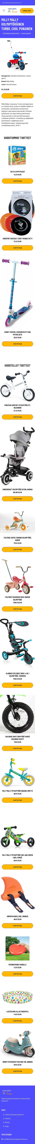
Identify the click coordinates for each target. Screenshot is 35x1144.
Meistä (7, 1122)
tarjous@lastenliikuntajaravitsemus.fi (11, 3)
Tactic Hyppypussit (17, 171)
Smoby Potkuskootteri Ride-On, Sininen (18, 1062)
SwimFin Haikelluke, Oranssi (17, 916)
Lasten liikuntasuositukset (14, 1115)
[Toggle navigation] (3, 10)
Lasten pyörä (26, 33)
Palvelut (8, 1119)
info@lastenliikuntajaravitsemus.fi (15, 1139)
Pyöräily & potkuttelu (11, 33)
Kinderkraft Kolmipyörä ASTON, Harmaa (17, 489)
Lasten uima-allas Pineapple (17, 1011)
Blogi (7, 1126)
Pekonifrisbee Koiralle (17, 964)
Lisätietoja (17, 96)
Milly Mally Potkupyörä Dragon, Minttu (17, 791)
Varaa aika (27, 11)
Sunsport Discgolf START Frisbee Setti (17, 238)
